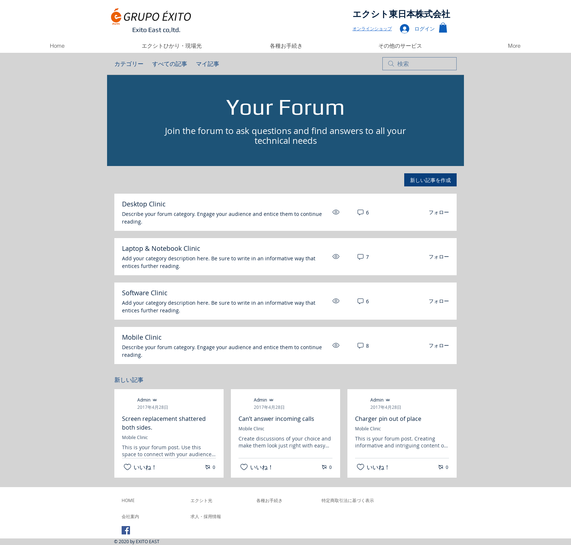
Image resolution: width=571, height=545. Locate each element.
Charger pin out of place (388, 419)
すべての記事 (169, 64)
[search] (419, 63)
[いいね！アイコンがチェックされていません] (127, 467)
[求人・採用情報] (210, 516)
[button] (443, 27)
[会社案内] (141, 516)
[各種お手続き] (284, 500)
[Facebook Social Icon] (126, 530)
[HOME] (141, 500)
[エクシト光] (218, 500)
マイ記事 (207, 64)
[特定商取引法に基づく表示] (348, 500)
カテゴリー (128, 64)
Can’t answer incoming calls (276, 419)
